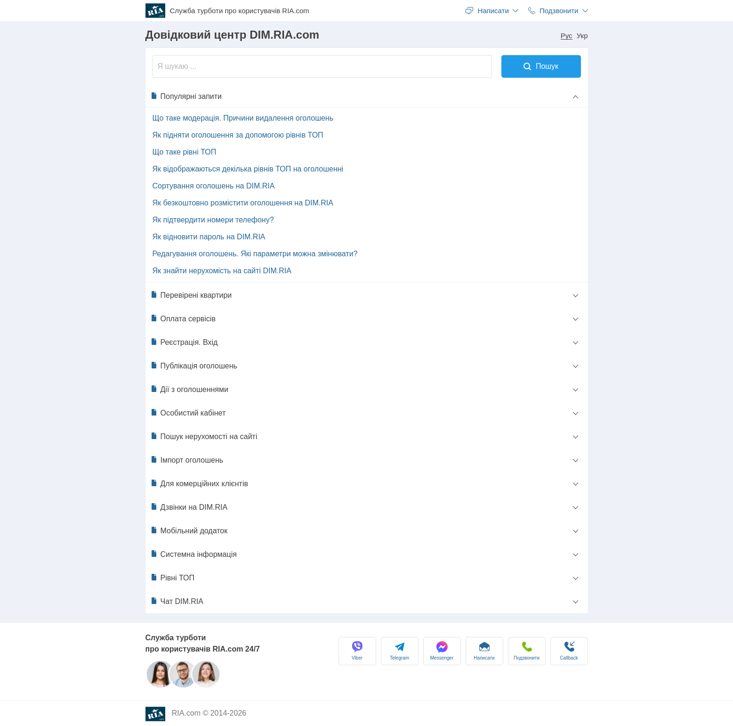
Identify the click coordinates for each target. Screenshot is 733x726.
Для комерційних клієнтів (199, 483)
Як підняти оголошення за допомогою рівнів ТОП (238, 135)
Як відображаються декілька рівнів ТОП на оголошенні (248, 169)
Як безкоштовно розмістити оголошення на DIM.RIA (243, 203)
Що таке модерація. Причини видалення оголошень (243, 118)
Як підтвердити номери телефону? (213, 220)
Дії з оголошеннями (189, 389)
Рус (566, 36)
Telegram (399, 651)
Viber (357, 651)
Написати (484, 651)
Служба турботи (239, 11)
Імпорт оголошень (187, 460)
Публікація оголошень (193, 365)
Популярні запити (186, 96)
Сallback (569, 651)
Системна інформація (193, 554)
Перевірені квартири (191, 295)
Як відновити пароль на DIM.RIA (209, 237)
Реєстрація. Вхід (184, 342)
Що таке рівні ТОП (185, 152)
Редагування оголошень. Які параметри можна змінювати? (255, 254)
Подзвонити (527, 651)
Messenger (441, 651)
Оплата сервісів (183, 318)
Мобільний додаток (189, 530)
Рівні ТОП (172, 577)
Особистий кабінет (188, 412)
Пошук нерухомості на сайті (204, 436)
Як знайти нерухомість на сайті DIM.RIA (222, 271)
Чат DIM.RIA (176, 601)
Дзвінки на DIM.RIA (189, 507)
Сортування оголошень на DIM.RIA (214, 186)
